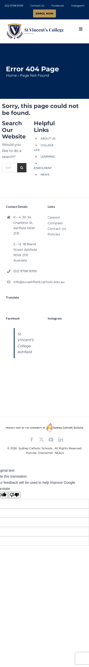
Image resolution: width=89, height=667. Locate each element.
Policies (31, 453)
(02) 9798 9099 (25, 271)
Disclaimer (46, 453)
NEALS (59, 453)
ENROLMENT (43, 168)
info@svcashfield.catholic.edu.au (27, 282)
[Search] (21, 167)
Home (11, 75)
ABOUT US (48, 138)
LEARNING (48, 156)
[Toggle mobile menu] (81, 29)
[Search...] (9, 167)
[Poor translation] (14, 495)
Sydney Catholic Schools (36, 448)
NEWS (45, 174)
